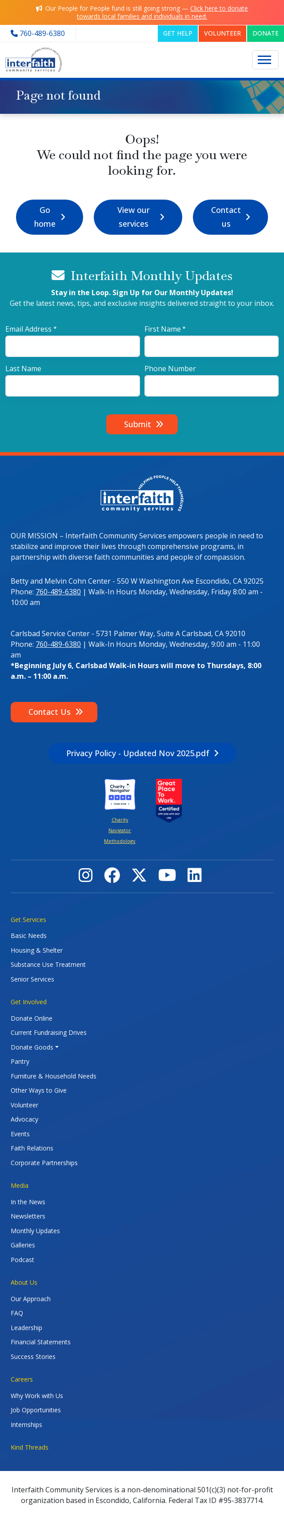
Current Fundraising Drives (49, 1032)
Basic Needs (29, 935)
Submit (137, 424)
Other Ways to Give (39, 1090)
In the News (28, 1202)
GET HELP (177, 33)
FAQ (17, 1313)
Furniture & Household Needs (53, 1076)
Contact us (226, 216)
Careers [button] (22, 1379)
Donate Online (31, 1018)
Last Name (23, 368)
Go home (45, 216)
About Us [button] (24, 1282)
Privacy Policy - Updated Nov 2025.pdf (137, 753)
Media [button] (19, 1185)
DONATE (265, 33)
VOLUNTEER (222, 33)
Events (20, 1134)
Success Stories (33, 1356)
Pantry (20, 1061)
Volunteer (24, 1105)
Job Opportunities (36, 1410)
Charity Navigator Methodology (120, 830)
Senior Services (32, 979)
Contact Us (49, 711)
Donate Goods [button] (32, 1047)
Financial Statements (41, 1342)
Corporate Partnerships (44, 1162)
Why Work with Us (37, 1395)
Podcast (22, 1259)
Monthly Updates (35, 1230)
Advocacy (24, 1119)
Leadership (26, 1327)
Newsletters (28, 1216)
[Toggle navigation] (265, 60)
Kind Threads (29, 1447)
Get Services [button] (28, 919)
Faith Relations (32, 1148)
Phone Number (170, 368)
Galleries (23, 1245)
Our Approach (31, 1299)
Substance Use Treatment (48, 964)
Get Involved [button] (29, 1002)
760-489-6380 (58, 592)
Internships (26, 1424)
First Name (162, 329)
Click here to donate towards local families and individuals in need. (162, 12)
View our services (133, 216)
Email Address (28, 329)
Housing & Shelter (37, 950)
